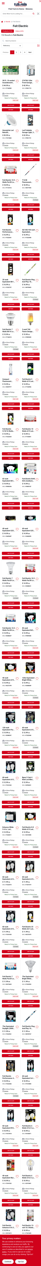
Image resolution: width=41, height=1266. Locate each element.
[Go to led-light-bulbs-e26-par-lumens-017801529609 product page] (10, 187)
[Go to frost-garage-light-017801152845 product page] (30, 87)
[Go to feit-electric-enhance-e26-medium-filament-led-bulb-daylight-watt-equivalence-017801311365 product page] (10, 1232)
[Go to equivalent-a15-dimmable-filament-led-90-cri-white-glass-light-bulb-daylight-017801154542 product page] (10, 933)
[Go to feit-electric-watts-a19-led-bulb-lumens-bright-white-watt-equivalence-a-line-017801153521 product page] (30, 834)
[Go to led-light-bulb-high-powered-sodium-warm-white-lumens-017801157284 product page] (30, 933)
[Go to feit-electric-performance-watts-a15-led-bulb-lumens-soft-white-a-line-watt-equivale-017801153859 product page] (10, 1083)
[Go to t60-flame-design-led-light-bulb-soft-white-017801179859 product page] (30, 336)
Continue (8, 1262)
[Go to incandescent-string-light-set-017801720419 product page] (10, 87)
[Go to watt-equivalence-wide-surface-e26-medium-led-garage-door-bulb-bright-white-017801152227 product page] (30, 137)
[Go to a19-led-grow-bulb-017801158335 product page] (30, 386)
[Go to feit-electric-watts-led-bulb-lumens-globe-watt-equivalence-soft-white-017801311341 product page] (30, 1182)
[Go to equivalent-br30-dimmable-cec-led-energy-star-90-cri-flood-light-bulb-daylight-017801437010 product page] (30, 635)
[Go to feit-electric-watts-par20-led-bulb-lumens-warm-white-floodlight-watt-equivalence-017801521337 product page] (10, 585)
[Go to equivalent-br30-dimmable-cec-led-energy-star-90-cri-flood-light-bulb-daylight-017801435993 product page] (10, 485)
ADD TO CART (11, 105)
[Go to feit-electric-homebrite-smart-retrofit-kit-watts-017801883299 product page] (10, 137)
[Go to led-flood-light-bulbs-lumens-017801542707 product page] (30, 585)
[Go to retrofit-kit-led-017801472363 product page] (10, 834)
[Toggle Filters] (38, 45)
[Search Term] (18, 14)
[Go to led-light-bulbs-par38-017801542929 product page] (10, 635)
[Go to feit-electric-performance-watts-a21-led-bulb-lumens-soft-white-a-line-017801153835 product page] (10, 236)
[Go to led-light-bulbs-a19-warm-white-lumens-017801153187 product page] (30, 436)
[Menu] (3, 3)
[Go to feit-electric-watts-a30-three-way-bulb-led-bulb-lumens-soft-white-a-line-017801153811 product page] (10, 436)
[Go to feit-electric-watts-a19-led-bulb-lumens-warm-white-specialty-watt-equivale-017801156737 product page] (30, 1232)
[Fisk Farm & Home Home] (20, 3)
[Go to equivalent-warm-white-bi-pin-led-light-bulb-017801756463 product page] (10, 1182)
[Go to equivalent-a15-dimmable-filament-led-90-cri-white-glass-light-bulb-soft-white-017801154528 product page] (30, 884)
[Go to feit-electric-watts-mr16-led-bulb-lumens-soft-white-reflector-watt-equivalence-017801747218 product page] (10, 336)
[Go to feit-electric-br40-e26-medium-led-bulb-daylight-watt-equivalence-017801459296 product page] (30, 485)
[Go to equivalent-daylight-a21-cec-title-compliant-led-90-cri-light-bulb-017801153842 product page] (30, 236)
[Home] (2, 22)
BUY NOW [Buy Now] (11, 109)
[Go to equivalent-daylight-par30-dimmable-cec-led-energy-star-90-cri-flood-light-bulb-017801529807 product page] (10, 1033)
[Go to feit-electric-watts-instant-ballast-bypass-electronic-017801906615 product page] (30, 187)
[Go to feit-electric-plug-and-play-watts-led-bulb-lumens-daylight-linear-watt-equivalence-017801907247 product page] (30, 1033)
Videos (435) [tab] (19, 31)
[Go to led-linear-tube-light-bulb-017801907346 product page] (30, 286)
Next (30, 52)
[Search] (33, 13)
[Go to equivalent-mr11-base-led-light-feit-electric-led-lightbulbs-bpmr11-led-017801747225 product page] (30, 784)
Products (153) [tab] (7, 31)
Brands (8, 21)
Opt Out (21, 1262)
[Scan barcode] (38, 14)
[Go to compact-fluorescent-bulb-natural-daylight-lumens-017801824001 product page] (10, 386)
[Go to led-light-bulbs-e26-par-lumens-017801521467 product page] (10, 983)
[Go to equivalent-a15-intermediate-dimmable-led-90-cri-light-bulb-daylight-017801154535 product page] (10, 784)
